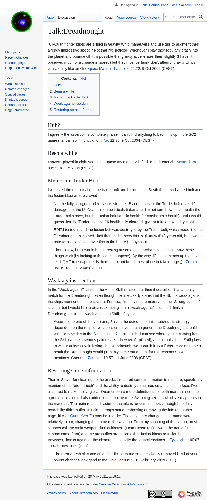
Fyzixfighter (179, 440)
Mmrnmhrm (186, 162)
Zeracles (193, 262)
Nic (106, 140)
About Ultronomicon (83, 493)
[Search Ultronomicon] (184, 17)
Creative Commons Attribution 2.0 (123, 484)
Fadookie (122, 68)
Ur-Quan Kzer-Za (79, 416)
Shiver (117, 460)
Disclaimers (109, 493)
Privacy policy (56, 493)
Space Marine (99, 68)
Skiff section (103, 334)
